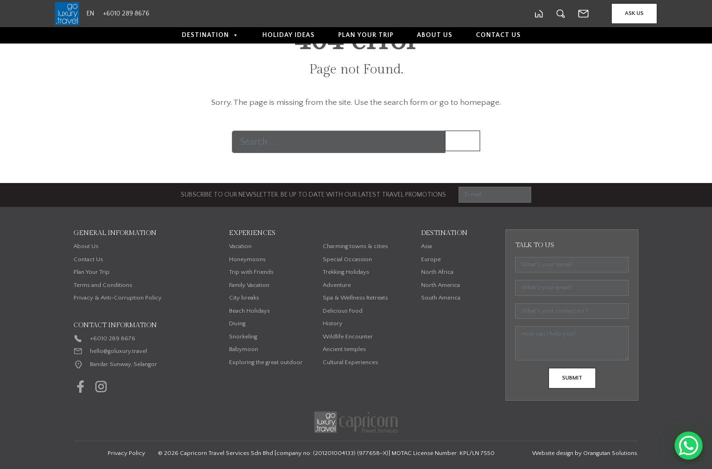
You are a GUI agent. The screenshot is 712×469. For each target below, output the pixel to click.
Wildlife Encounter (348, 336)
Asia (426, 246)
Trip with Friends (251, 272)
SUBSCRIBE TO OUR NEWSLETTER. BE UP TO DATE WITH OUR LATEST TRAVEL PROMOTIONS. (314, 194)
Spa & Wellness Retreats (355, 297)
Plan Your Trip (365, 35)
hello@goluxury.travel (118, 351)
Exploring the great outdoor (266, 362)
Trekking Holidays (346, 272)
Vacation (240, 246)
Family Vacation (249, 285)
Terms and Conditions (103, 285)
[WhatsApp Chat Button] (689, 446)
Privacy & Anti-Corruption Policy (118, 297)
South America (440, 297)
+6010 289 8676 (112, 338)
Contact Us (498, 35)
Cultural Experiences (350, 362)
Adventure (337, 285)
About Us (434, 35)
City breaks (244, 297)
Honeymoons (247, 259)
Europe (431, 259)
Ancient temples (344, 349)
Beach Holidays (249, 311)
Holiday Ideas (288, 35)
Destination (210, 35)
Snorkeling (243, 336)
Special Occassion (347, 259)
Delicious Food (343, 311)
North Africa (437, 272)
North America (440, 285)
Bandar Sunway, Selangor (123, 364)
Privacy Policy (126, 453)
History (332, 323)
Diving (237, 323)
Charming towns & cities (355, 246)
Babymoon (243, 349)
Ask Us (634, 13)
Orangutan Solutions (610, 453)
